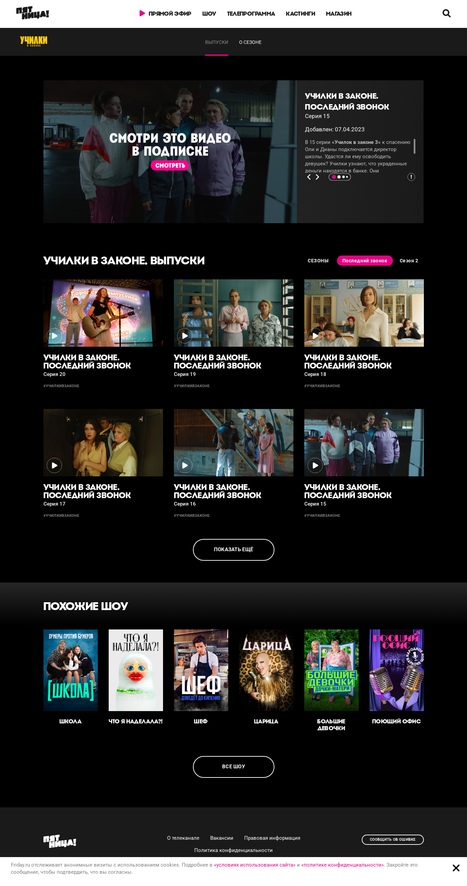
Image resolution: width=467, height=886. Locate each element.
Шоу (209, 13)
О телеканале (183, 838)
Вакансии (221, 838)
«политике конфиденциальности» (342, 865)
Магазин (339, 13)
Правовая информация (272, 838)
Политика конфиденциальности (233, 850)
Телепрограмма (251, 13)
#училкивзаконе (61, 386)
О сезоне (250, 42)
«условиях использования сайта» (254, 865)
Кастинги (301, 13)
